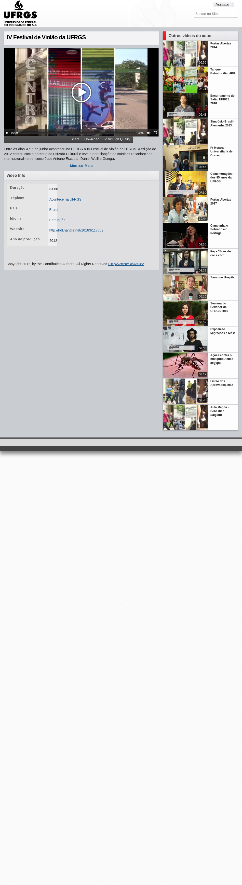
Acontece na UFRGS (65, 199)
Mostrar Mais (81, 166)
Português (57, 220)
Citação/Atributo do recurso (126, 264)
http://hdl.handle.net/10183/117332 (76, 230)
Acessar (222, 4)
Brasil (53, 210)
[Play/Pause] (7, 133)
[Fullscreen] (155, 133)
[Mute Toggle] (149, 133)
